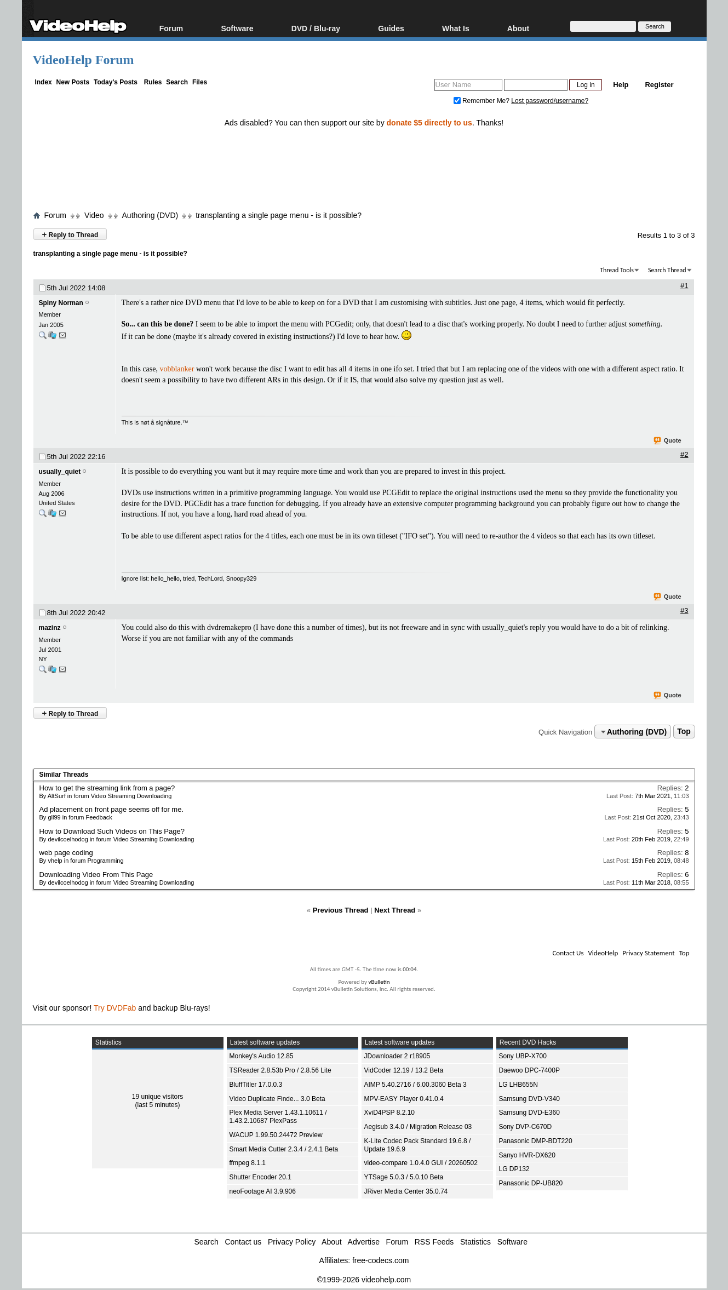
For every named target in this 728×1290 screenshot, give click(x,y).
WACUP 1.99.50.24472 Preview (276, 1135)
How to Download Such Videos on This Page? (112, 831)
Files (199, 82)
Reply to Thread (70, 234)
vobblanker (176, 369)
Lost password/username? (549, 101)
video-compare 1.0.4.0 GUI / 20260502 (421, 1163)
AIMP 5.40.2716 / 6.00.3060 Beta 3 (415, 1084)
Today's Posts (115, 82)
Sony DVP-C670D (525, 1127)
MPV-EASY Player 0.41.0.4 (404, 1099)
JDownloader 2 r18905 (397, 1056)
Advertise (364, 1241)
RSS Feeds (434, 1241)
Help (620, 85)
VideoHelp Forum (83, 60)
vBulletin (378, 981)
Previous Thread (341, 910)
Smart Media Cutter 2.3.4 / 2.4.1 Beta (284, 1149)
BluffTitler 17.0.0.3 (256, 1084)
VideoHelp (603, 953)
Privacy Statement (648, 953)
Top (684, 731)
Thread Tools (617, 270)
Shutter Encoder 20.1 (260, 1177)
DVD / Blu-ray (315, 28)
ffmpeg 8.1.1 (248, 1163)
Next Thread (394, 910)
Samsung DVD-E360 (529, 1112)
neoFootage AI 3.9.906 (263, 1191)
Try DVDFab (115, 1008)
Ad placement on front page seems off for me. (111, 809)
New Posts (73, 82)
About (518, 28)
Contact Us (567, 953)
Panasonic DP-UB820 (531, 1183)
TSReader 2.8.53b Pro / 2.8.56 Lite (280, 1070)
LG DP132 (514, 1169)
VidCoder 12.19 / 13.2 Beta (404, 1070)
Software (237, 28)
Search (177, 82)
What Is (455, 28)
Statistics (475, 1241)
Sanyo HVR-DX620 (527, 1155)
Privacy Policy (292, 1241)
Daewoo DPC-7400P (529, 1070)
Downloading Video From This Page (96, 874)
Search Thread (667, 270)
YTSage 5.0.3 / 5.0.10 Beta (404, 1177)
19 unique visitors (157, 1096)
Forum (171, 28)
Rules (153, 82)
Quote (668, 441)
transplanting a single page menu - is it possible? (279, 215)
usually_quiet (60, 471)
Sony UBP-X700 (523, 1056)
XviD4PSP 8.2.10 (389, 1112)
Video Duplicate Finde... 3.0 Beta (277, 1099)
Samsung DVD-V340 (529, 1099)
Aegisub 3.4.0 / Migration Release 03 (418, 1127)
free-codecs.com (380, 1260)
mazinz (50, 628)
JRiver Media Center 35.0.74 (406, 1191)
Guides (391, 28)
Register (659, 85)
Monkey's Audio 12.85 (262, 1056)
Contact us (243, 1241)
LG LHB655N (518, 1084)
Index (43, 82)
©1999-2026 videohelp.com (364, 1279)
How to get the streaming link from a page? (107, 788)
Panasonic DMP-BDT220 (535, 1141)
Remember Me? (483, 101)
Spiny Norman (61, 303)
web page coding (66, 852)
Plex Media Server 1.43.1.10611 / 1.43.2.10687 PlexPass (278, 1117)
